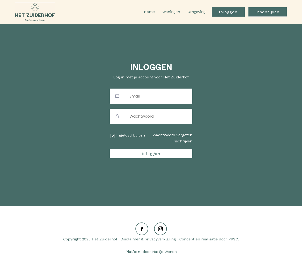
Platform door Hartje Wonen (151, 251)
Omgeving (197, 11)
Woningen (171, 11)
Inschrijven (268, 12)
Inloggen (228, 12)
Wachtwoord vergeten (172, 135)
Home (149, 11)
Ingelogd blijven (130, 135)
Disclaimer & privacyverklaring (148, 239)
